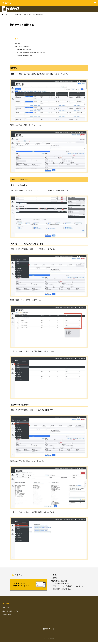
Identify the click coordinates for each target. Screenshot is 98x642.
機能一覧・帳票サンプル (10, 611)
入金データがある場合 (24, 49)
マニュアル (5, 608)
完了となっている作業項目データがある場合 (31, 52)
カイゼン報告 (6, 614)
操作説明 (17, 43)
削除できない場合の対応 (22, 46)
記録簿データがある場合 (24, 55)
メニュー (5, 603)
